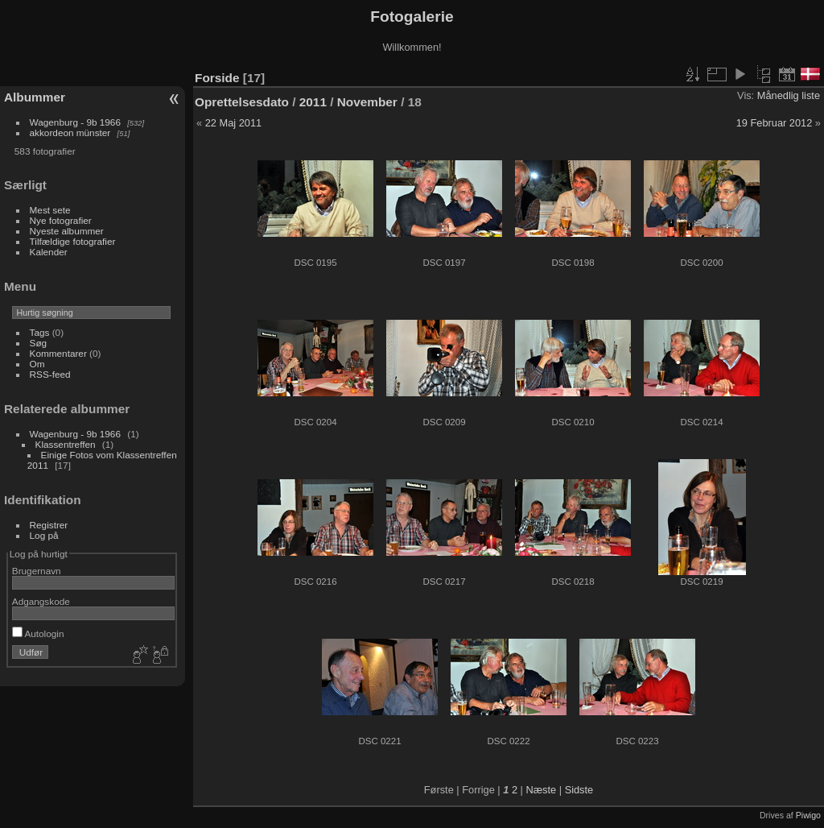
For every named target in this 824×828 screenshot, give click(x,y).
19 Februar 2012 (774, 123)
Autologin (38, 633)
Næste (540, 790)
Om (37, 363)
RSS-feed (50, 374)
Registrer (49, 525)
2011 (313, 102)
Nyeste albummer (67, 231)
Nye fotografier (61, 220)
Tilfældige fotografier (73, 241)
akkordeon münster (70, 132)
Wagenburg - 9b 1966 (75, 122)
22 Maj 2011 (233, 123)
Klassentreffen (65, 444)
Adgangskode (41, 601)
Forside (217, 78)
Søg (38, 342)
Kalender (49, 251)
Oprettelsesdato (242, 102)
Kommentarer (58, 353)
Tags (40, 332)
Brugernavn (36, 570)
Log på (44, 535)
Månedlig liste (788, 95)
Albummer (34, 97)
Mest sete (50, 210)
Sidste (579, 790)
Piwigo (808, 815)
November (367, 102)
